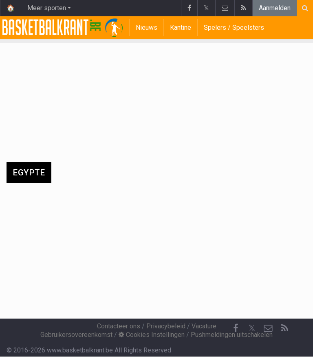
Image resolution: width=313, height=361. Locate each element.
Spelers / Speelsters (234, 27)
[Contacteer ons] (268, 328)
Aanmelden (275, 8)
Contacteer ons (118, 326)
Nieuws (146, 27)
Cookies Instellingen (152, 335)
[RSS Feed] (284, 328)
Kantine (180, 27)
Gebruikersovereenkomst (76, 335)
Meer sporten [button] (46, 8)
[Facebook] (235, 328)
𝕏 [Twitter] (252, 328)
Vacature (204, 326)
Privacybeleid (165, 326)
